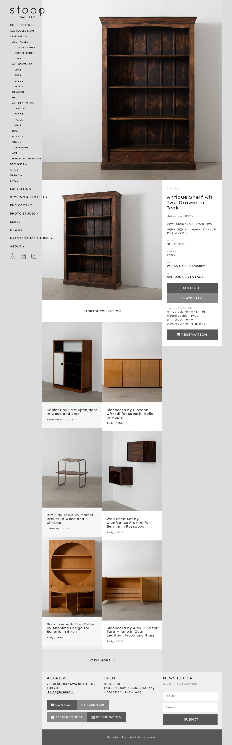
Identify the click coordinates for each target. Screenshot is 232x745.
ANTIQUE (175, 277)
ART (15, 153)
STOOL (19, 80)
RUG (15, 130)
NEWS (15, 230)
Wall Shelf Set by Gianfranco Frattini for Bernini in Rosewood (128, 522)
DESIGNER (17, 164)
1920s (189, 216)
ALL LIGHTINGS (23, 103)
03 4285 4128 (192, 298)
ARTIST (15, 169)
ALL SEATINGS (22, 64)
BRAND (15, 175)
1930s (69, 419)
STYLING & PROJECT (27, 197)
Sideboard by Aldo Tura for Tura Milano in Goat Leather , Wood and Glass (132, 632)
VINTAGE (195, 277)
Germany (53, 528)
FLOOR (19, 114)
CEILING (20, 108)
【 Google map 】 (60, 692)
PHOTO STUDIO (23, 213)
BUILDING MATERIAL (27, 158)
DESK (18, 58)
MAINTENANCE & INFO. (30, 238)
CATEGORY (17, 36)
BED (15, 97)
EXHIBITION (21, 189)
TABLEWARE (20, 147)
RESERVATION (194, 335)
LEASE (15, 221)
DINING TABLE (25, 47)
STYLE (14, 180)
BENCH (19, 86)
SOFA (17, 75)
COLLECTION (21, 25)
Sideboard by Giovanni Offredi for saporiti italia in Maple (130, 414)
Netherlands (55, 419)
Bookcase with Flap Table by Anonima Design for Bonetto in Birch (70, 628)
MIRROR (18, 136)
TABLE (18, 119)
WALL (18, 125)
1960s (120, 532)
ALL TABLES (20, 41)
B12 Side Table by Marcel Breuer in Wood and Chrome (70, 519)
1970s (119, 423)
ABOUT (16, 246)
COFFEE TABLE (24, 53)
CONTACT (63, 705)
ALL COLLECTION (22, 30)
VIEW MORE (100, 660)
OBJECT (17, 142)
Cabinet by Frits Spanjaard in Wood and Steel (72, 412)
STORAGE (18, 91)
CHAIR (19, 69)
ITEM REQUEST (69, 717)
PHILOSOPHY (21, 205)
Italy (110, 423)
